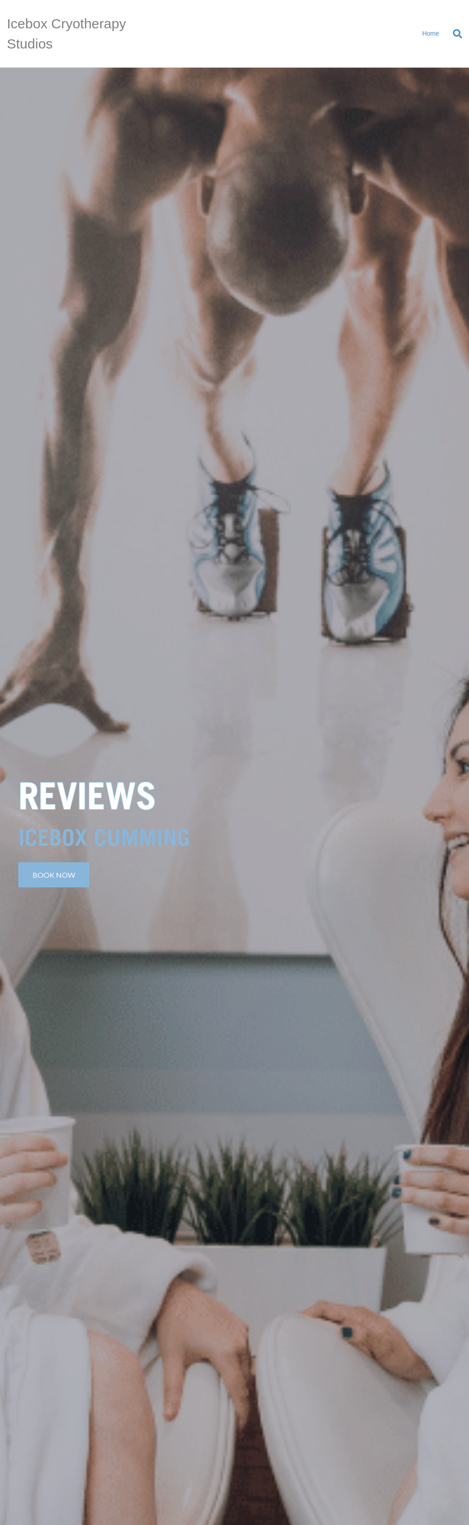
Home (430, 33)
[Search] (454, 33)
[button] (53, 874)
